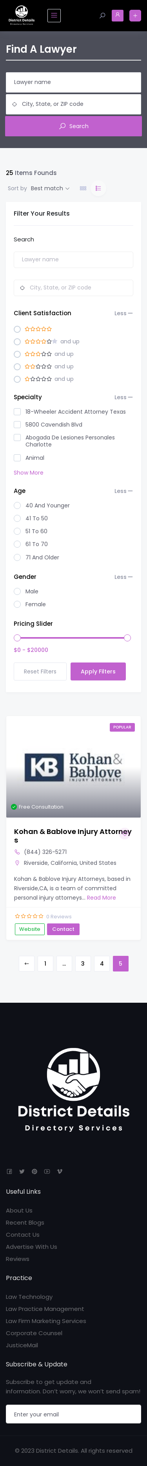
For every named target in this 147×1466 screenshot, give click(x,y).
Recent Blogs (25, 1222)
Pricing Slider (33, 624)
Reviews (17, 1259)
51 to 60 (36, 531)
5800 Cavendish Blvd (53, 424)
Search (73, 126)
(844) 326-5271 (45, 852)
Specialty (70, 397)
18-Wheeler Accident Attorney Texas (75, 411)
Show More (29, 473)
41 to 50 (36, 518)
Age (70, 491)
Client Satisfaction (70, 313)
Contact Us (23, 1234)
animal (34, 457)
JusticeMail (22, 1345)
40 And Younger (47, 505)
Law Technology (29, 1297)
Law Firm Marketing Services (46, 1321)
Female (35, 604)
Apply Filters (98, 671)
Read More (100, 898)
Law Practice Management (45, 1309)
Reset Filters (40, 671)
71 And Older (42, 557)
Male (31, 591)
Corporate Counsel (34, 1333)
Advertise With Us (31, 1247)
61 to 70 (36, 544)
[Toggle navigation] (54, 15)
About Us (19, 1210)
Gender (70, 576)
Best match (47, 188)
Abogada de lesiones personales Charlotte (70, 441)
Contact (63, 929)
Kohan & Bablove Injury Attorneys (73, 836)
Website (29, 929)
